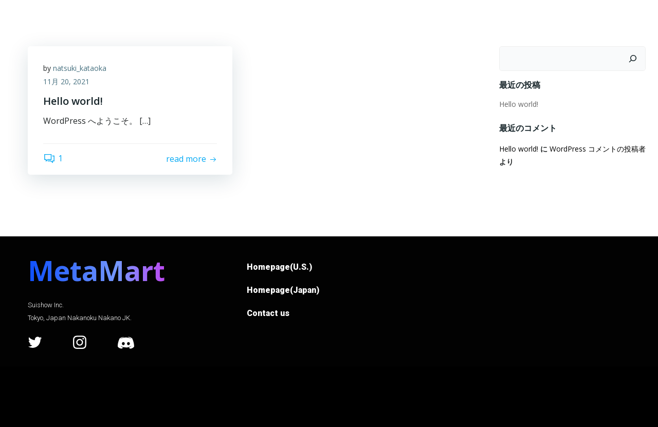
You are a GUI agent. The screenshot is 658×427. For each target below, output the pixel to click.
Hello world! (518, 104)
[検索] (632, 58)
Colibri (455, 396)
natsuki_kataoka (79, 68)
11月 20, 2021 (66, 81)
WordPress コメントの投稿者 (598, 149)
